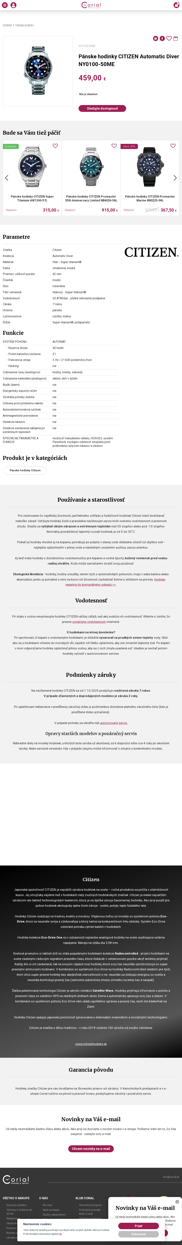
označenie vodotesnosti (89, 622)
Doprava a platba (16, 1205)
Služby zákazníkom (54, 1214)
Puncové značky (15, 1228)
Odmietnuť (138, 1234)
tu (61, 1233)
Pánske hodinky (24, 25)
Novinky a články (15, 1232)
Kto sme (47, 1205)
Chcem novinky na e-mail (91, 1149)
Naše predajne (51, 1209)
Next (175, 177)
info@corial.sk (171, 1176)
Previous (7, 177)
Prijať (138, 1226)
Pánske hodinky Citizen (25, 470)
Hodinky (7, 25)
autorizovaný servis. (114, 723)
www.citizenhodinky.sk (91, 1044)
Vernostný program (90, 1205)
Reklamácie (13, 1218)
